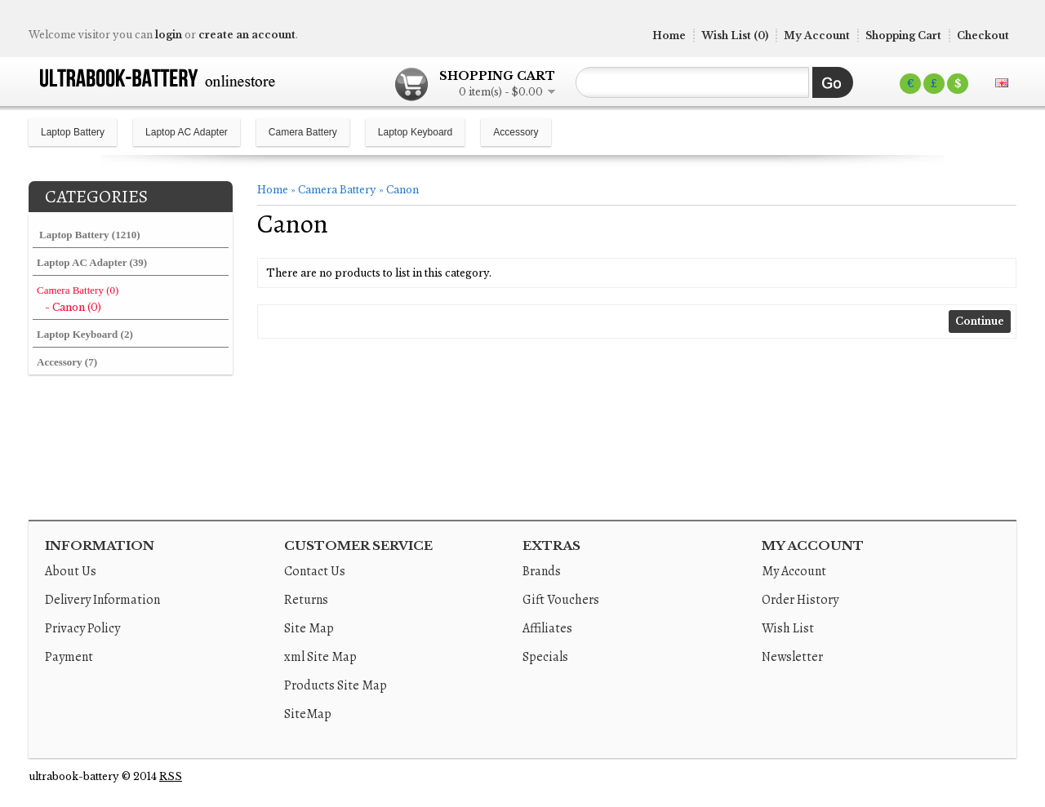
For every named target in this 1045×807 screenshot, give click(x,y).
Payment (69, 657)
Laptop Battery (72, 132)
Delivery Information (102, 600)
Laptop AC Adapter (186, 132)
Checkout (983, 35)
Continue (979, 321)
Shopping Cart (903, 35)
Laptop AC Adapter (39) (92, 262)
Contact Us (314, 571)
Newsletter (792, 657)
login (168, 35)
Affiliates (547, 628)
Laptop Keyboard (415, 132)
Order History (800, 600)
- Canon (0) (73, 307)
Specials (545, 657)
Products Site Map (335, 685)
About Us (70, 571)
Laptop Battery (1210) (89, 234)
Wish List (788, 628)
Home (669, 35)
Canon (402, 190)
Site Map (309, 628)
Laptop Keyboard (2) (85, 334)
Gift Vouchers (560, 600)
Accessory (515, 132)
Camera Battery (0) (77, 290)
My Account (817, 35)
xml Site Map (320, 657)
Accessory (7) (67, 362)
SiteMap (307, 714)
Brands (541, 571)
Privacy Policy (82, 628)
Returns (306, 600)
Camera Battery (303, 132)
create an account (247, 35)
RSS (170, 776)
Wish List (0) (734, 35)
